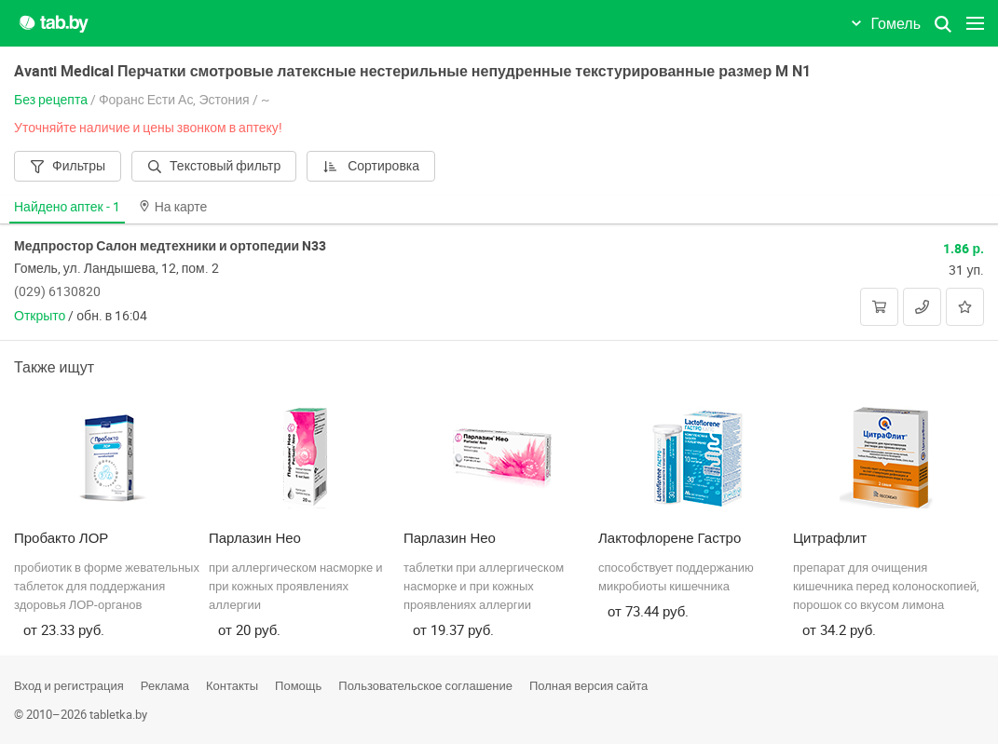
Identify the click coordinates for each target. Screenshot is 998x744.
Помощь (298, 685)
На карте (173, 206)
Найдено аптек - (67, 206)
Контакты (232, 685)
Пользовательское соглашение (425, 685)
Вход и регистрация (69, 685)
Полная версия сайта (588, 685)
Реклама (165, 685)
